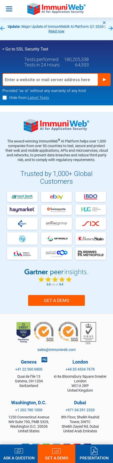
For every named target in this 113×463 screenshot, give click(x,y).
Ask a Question (19, 458)
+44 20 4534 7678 (80, 369)
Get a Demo (56, 300)
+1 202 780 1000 (28, 410)
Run (104, 80)
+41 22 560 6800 (28, 369)
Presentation (94, 458)
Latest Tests (38, 97)
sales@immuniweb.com (56, 350)
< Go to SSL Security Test (25, 49)
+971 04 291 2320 (80, 410)
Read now (56, 31)
